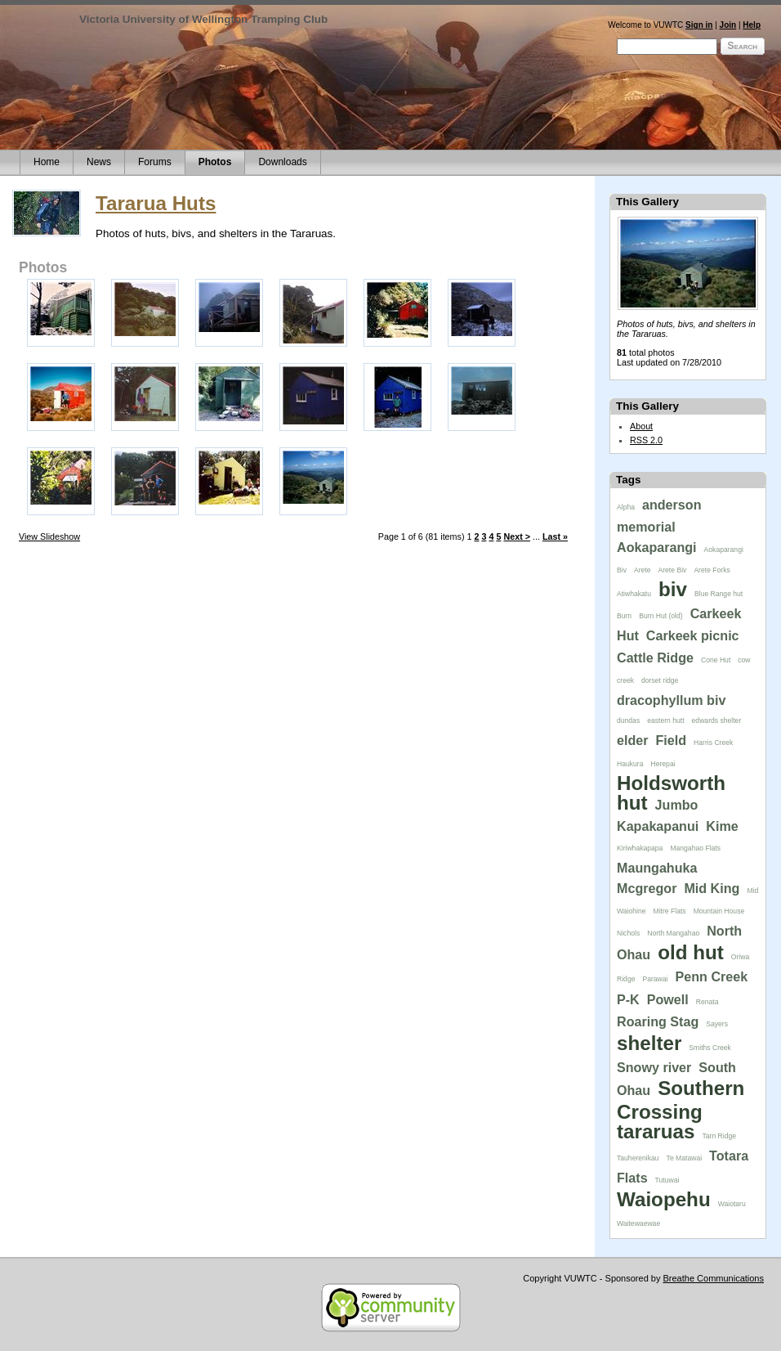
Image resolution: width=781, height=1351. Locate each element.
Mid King (711, 888)
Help (752, 24)
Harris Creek (713, 742)
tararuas (655, 1131)
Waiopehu (664, 1199)
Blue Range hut (718, 594)
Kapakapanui (657, 826)
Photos (215, 162)
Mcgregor (646, 888)
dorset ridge (659, 680)
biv (672, 589)
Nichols (628, 933)
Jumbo (676, 804)
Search (742, 46)
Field (671, 740)
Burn (624, 616)
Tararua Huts (156, 203)
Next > (516, 536)
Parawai (654, 979)
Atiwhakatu (634, 594)
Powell (668, 999)
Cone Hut (715, 660)
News (99, 162)
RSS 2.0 (646, 440)
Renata (707, 1002)
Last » (555, 536)
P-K (628, 999)
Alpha (626, 507)
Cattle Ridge (655, 657)
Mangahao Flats (695, 848)
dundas (628, 720)
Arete (642, 570)
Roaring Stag (657, 1021)
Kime (722, 826)
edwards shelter (717, 720)
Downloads (282, 162)
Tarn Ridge (719, 1136)
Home (46, 162)
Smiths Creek (710, 1048)
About (641, 426)
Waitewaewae (638, 1223)
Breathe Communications (713, 1278)
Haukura (630, 764)
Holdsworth (671, 783)
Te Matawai (684, 1158)
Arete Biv (672, 570)
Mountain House (719, 911)
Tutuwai (667, 1180)
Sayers (717, 1024)
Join (728, 24)
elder (633, 740)
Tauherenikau (638, 1158)
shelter (649, 1043)
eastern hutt (665, 720)
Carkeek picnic (692, 635)
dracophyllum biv (671, 700)
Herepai (662, 764)
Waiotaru (732, 1204)
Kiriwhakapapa (640, 848)
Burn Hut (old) (661, 616)
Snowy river (654, 1067)
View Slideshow (49, 536)
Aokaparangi (657, 547)
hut (632, 803)
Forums (155, 162)
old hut (691, 952)
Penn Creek (712, 976)
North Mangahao (673, 933)
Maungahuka (657, 867)
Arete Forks (712, 570)
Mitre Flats (670, 911)
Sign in (698, 24)
